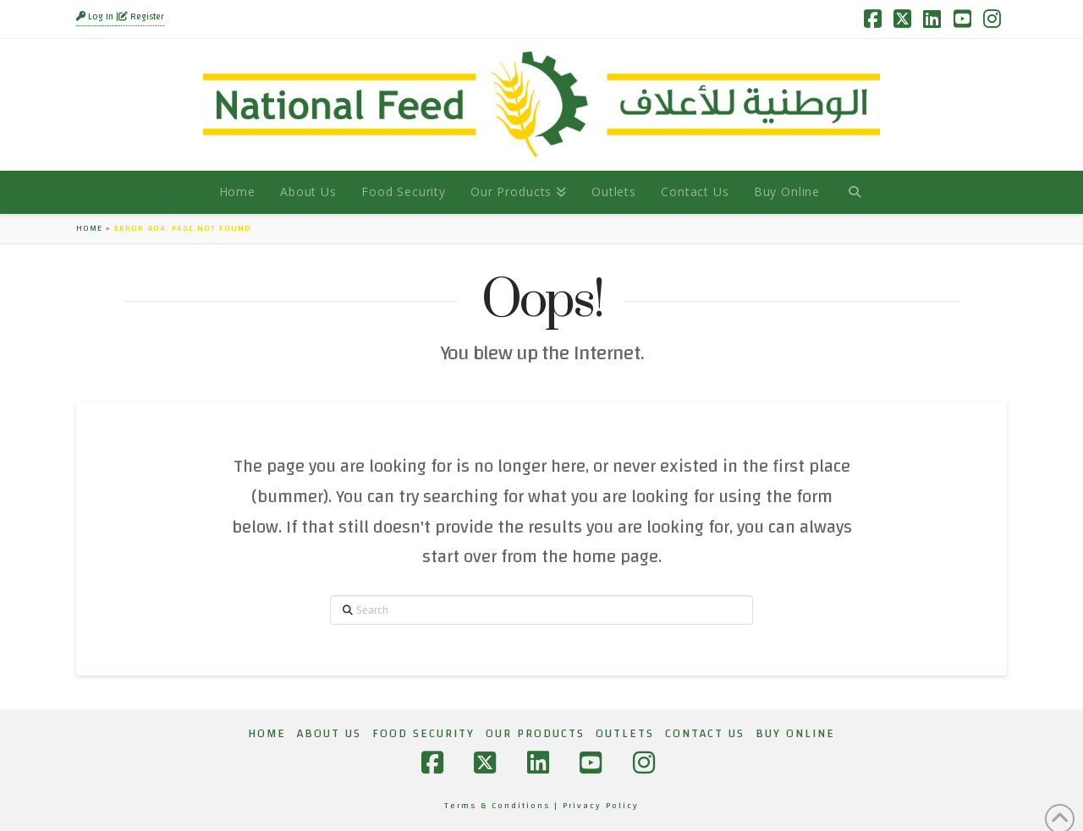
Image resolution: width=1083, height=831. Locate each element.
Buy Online (795, 733)
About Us (329, 733)
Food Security (423, 733)
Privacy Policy (601, 805)
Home (89, 228)
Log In (96, 16)
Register (141, 16)
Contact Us (705, 733)
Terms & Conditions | (503, 805)
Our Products (535, 733)
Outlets (625, 733)
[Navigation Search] (854, 192)
